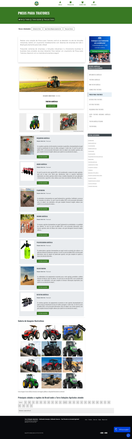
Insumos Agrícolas (92, 148)
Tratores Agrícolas (94, 80)
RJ (25, 402)
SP (37, 402)
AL (81, 402)
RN (108, 402)
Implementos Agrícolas (95, 75)
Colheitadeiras (91, 146)
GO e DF (65, 402)
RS (48, 402)
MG (29, 402)
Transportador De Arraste (94, 181)
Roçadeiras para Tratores (96, 109)
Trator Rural (93, 126)
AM (70, 402)
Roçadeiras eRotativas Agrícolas (95, 156)
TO (31, 406)
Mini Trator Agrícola (94, 85)
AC (77, 402)
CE (60, 402)
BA (56, 402)
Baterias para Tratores (95, 100)
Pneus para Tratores (69, 29)
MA (89, 402)
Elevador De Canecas (92, 167)
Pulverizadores (91, 154)
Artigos (99, 419)
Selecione (20, 402)
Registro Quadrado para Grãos (95, 175)
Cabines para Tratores (95, 90)
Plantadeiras (91, 151)
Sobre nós (95, 419)
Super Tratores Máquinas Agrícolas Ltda (53, 29)
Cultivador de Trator (37, 29)
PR (41, 402)
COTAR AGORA (51, 106)
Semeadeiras (91, 159)
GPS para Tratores (94, 105)
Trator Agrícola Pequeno (96, 121)
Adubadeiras (91, 140)
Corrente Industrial (92, 186)
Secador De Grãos (92, 178)
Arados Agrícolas (92, 143)
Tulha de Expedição (92, 183)
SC (44, 402)
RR (23, 406)
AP (85, 402)
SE (27, 406)
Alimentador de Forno (93, 165)
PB (101, 402)
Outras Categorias (93, 135)
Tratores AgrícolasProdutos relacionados (95, 67)
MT (93, 402)
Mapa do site (104, 419)
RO (19, 406)
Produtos (90, 419)
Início (86, 419)
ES (33, 402)
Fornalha (90, 170)
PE (52, 402)
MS (97, 402)
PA (73, 402)
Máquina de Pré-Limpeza (93, 173)
